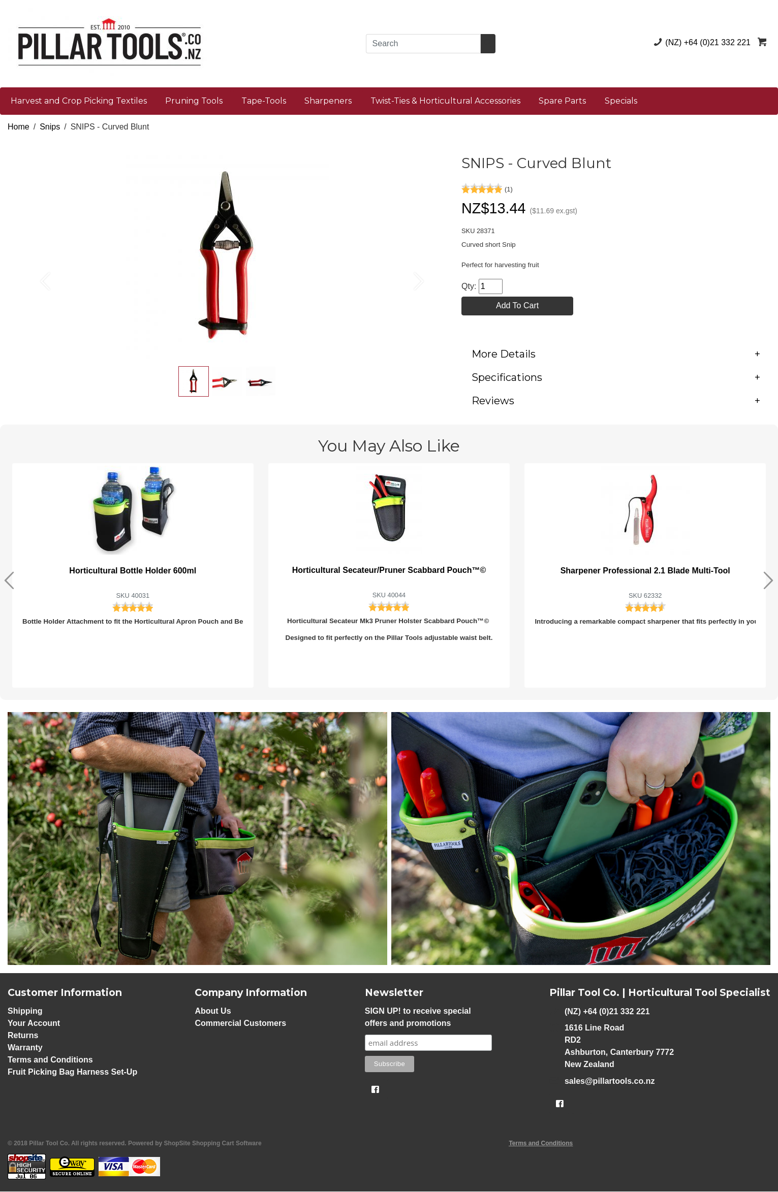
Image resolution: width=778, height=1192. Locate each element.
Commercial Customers (240, 1023)
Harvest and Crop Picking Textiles (79, 101)
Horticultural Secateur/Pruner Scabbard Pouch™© (389, 570)
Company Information (251, 993)
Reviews (616, 401)
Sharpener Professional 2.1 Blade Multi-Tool (645, 571)
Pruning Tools (194, 101)
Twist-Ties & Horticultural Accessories (445, 101)
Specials (621, 101)
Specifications (616, 377)
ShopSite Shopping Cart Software (213, 1143)
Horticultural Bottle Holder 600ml (132, 571)
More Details (616, 354)
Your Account (34, 1023)
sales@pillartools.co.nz (602, 1081)
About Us (213, 1011)
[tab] (615, 354)
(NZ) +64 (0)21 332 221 (700, 42)
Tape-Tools (263, 101)
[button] (40, 276)
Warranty (25, 1048)
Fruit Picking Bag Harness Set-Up (72, 1072)
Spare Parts (562, 101)
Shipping (25, 1011)
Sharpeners (328, 101)
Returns (23, 1036)
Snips (50, 126)
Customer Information (65, 993)
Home (18, 126)
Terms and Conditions (50, 1060)
